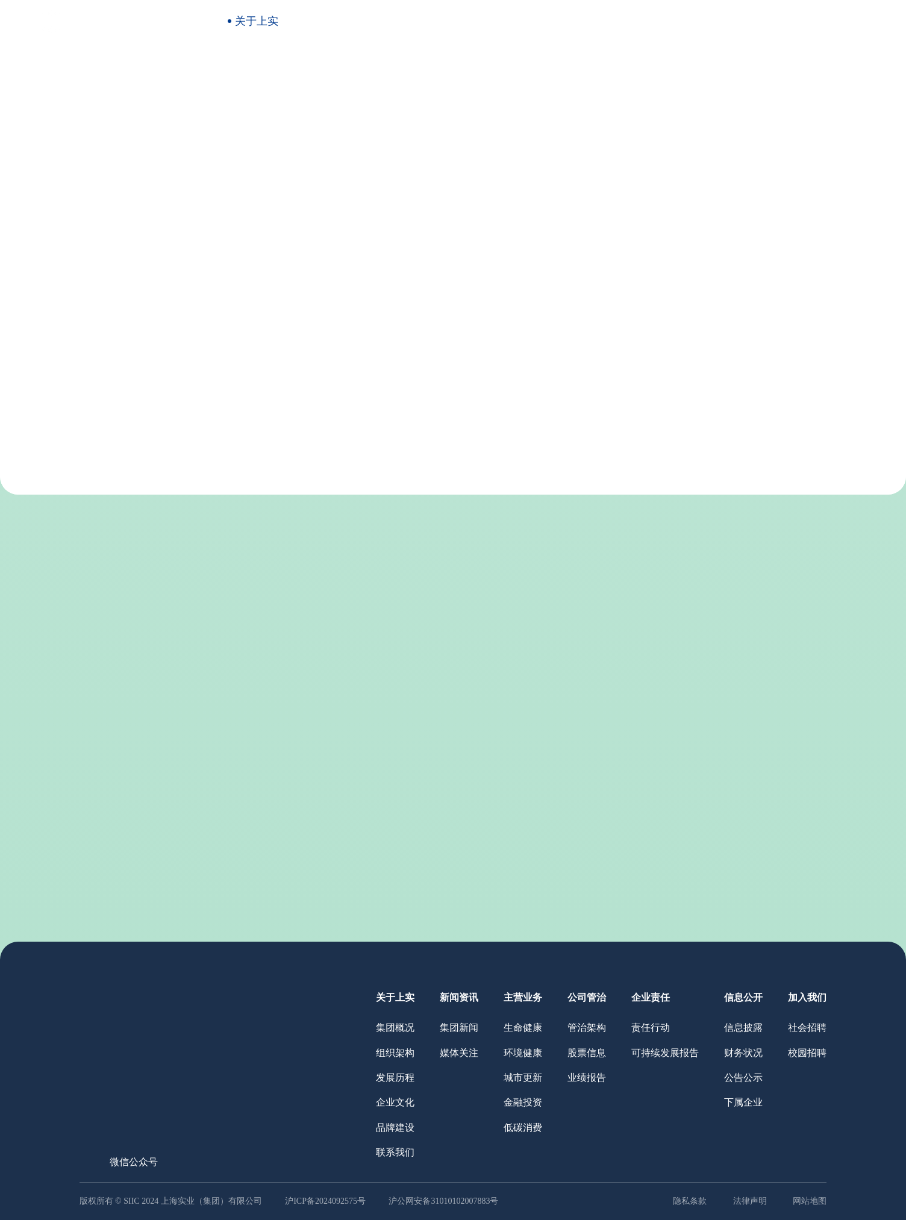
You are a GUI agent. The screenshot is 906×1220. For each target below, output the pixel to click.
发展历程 (338, 311)
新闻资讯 (339, 21)
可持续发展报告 (665, 1053)
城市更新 (523, 1077)
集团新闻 (459, 1027)
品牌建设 (473, 311)
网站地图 (809, 1201)
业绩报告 (586, 1077)
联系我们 (540, 311)
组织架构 (270, 311)
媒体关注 (459, 1053)
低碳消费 (523, 1127)
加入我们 (751, 21)
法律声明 (750, 1201)
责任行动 (650, 1027)
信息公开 (669, 21)
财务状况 (743, 1053)
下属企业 (743, 1102)
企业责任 (586, 21)
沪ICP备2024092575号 (326, 1201)
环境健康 (523, 1053)
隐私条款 (690, 1201)
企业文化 (405, 311)
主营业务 (421, 21)
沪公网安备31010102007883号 (443, 1201)
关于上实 (256, 21)
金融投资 (523, 1102)
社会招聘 (807, 1027)
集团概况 (203, 311)
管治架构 (586, 1027)
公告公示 (743, 1077)
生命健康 (523, 1027)
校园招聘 (807, 1053)
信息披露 (743, 1027)
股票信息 (586, 1053)
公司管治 (504, 21)
